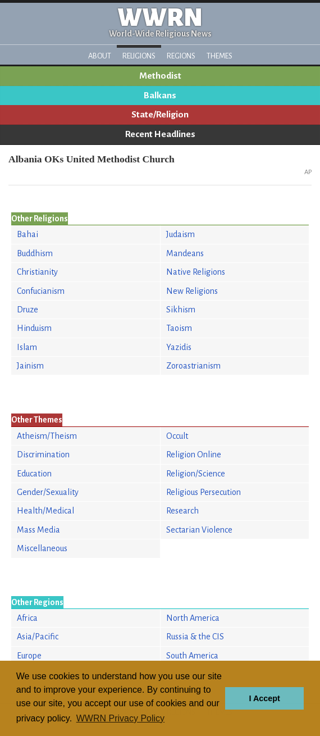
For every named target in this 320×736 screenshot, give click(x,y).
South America (192, 655)
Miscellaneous (42, 548)
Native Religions (195, 271)
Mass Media (38, 529)
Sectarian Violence (199, 529)
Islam (27, 347)
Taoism (179, 328)
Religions (139, 56)
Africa (27, 618)
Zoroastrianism (193, 365)
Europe (29, 655)
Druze (27, 309)
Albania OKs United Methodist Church (91, 159)
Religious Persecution (203, 492)
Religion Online (193, 454)
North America (193, 618)
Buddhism (35, 253)
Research (182, 510)
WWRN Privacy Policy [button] (120, 718)
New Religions (192, 291)
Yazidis (178, 347)
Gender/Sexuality (48, 492)
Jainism (30, 365)
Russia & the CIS (195, 636)
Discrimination (43, 454)
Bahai (27, 234)
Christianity (37, 271)
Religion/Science (195, 473)
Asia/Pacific (37, 636)
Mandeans (185, 253)
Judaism (180, 234)
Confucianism (41, 291)
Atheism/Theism (47, 435)
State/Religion (160, 115)
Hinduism (34, 328)
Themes (219, 56)
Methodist (160, 76)
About (99, 56)
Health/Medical (45, 510)
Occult (177, 435)
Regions (181, 56)
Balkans (160, 95)
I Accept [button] (264, 698)
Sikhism (180, 309)
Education (34, 473)
